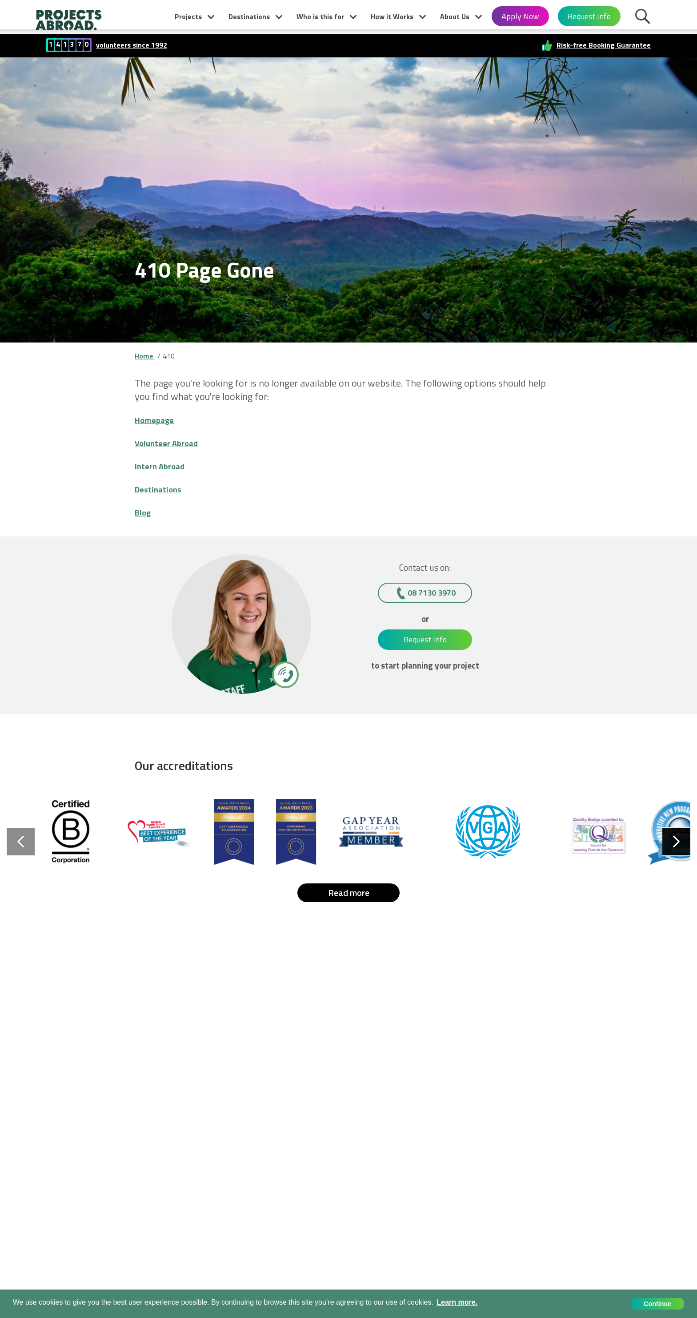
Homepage (158, 419)
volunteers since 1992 (131, 45)
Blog (144, 512)
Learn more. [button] (457, 1302)
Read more (348, 892)
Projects (188, 16)
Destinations (249, 16)
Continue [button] (657, 1303)
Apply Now (520, 16)
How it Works (392, 16)
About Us (454, 16)
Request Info (589, 16)
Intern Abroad (164, 465)
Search (645, 18)
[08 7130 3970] (285, 674)
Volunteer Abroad (172, 442)
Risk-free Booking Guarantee (604, 45)
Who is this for (320, 16)
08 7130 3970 (432, 593)
